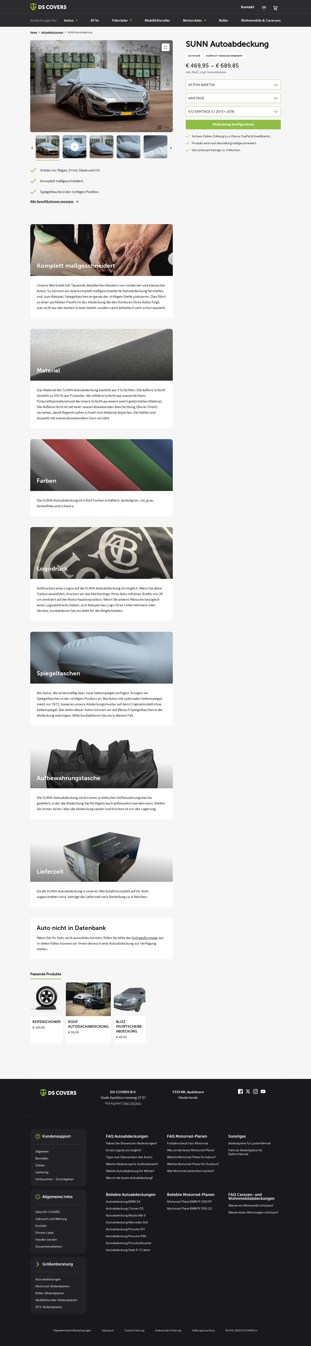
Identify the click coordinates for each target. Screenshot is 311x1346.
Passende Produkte (45, 974)
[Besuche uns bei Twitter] (248, 1091)
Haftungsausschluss (203, 1330)
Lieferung (41, 1172)
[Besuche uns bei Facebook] (240, 1091)
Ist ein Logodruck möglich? (123, 1150)
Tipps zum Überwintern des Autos (129, 1157)
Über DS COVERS (47, 1212)
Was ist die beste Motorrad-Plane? (190, 1150)
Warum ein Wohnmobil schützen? (250, 1205)
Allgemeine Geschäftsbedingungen (72, 1330)
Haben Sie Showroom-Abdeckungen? (131, 1143)
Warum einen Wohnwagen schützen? (253, 1212)
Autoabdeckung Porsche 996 (126, 1236)
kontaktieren (91, 715)
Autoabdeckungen (52, 32)
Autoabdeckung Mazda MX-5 (126, 1215)
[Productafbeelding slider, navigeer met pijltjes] (101, 86)
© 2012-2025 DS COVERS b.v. (241, 1330)
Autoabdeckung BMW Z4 (123, 1201)
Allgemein (42, 1151)
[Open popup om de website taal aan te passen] (264, 8)
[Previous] (32, 148)
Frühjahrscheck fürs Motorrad (187, 1143)
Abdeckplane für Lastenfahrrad (249, 1143)
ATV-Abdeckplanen (48, 1307)
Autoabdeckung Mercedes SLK (127, 1222)
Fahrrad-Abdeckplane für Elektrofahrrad (245, 1152)
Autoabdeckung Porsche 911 (125, 1229)
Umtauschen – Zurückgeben (54, 1179)
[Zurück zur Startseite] (48, 7)
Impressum (108, 1330)
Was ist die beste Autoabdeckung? (129, 1178)
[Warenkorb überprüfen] (275, 8)
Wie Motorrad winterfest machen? (190, 1171)
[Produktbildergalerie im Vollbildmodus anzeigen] (166, 47)
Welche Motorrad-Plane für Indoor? (191, 1157)
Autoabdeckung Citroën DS (125, 1208)
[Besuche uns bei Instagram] (255, 1091)
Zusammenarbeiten (48, 1246)
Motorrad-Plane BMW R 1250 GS (189, 1208)
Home (33, 32)
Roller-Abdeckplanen (49, 1293)
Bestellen (41, 1158)
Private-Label (44, 1232)
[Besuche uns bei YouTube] (263, 1091)
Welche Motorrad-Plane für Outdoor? (193, 1164)
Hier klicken (132, 1103)
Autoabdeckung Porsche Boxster (128, 1243)
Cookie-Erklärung (134, 1330)
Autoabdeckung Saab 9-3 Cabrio (128, 1250)
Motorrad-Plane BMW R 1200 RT (189, 1201)
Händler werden (46, 1239)
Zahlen (40, 1165)
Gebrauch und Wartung (51, 1219)
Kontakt (247, 7)
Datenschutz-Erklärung (168, 1330)
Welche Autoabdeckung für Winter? (130, 1171)
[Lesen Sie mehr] (55, 201)
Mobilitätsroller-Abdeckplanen (56, 1300)
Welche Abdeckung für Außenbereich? (132, 1164)
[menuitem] (71, 20)
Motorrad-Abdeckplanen (52, 1286)
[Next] (170, 148)
